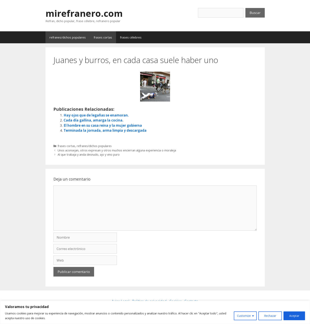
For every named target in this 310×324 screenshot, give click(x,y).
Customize (244, 316)
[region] (155, 312)
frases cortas (103, 37)
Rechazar (270, 316)
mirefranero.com (84, 13)
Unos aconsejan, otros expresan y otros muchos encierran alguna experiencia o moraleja (117, 150)
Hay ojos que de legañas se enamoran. (96, 115)
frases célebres (131, 37)
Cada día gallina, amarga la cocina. (93, 120)
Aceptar (294, 316)
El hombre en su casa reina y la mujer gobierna (103, 125)
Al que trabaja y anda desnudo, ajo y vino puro (89, 154)
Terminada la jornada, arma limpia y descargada (105, 130)
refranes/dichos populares (67, 37)
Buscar (255, 12)
